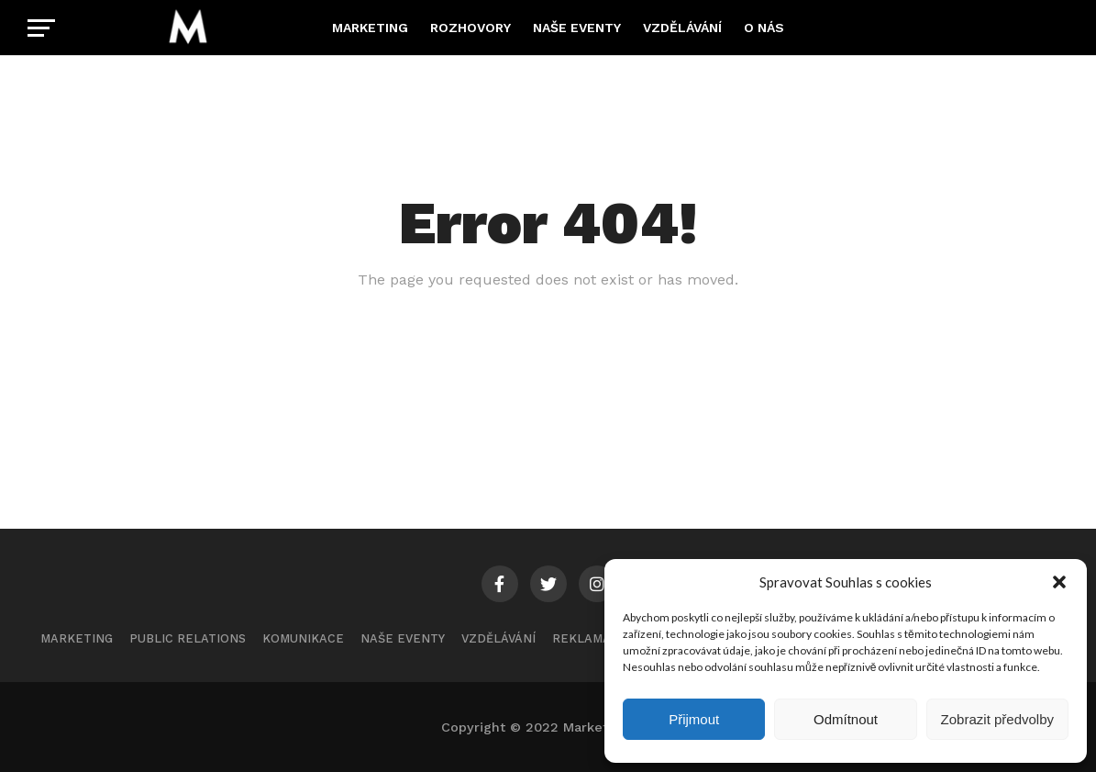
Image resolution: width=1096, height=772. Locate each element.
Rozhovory (470, 27)
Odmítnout (846, 719)
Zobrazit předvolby (997, 719)
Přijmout (694, 719)
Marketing (370, 27)
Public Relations (187, 638)
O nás (764, 27)
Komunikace (303, 638)
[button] (1059, 582)
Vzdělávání (682, 27)
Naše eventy (577, 27)
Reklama (581, 638)
